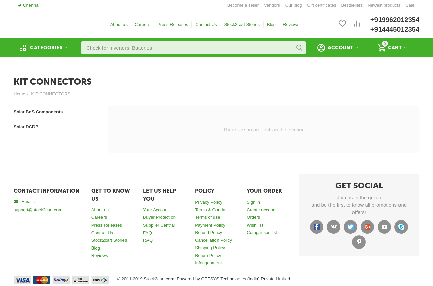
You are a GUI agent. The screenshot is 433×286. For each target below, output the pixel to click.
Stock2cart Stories (242, 24)
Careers (142, 24)
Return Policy (208, 255)
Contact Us (206, 24)
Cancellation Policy (213, 240)
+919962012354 (394, 19)
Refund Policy (208, 232)
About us (119, 24)
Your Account (156, 209)
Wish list (255, 225)
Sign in (253, 202)
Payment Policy (210, 225)
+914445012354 (394, 29)
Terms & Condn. (210, 209)
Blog (271, 24)
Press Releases (172, 24)
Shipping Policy (210, 247)
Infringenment (208, 262)
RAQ (148, 240)
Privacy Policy (208, 202)
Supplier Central (159, 225)
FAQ (147, 232)
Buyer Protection (159, 217)
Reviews (291, 24)
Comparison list (262, 232)
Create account (261, 209)
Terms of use (207, 217)
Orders (253, 217)
